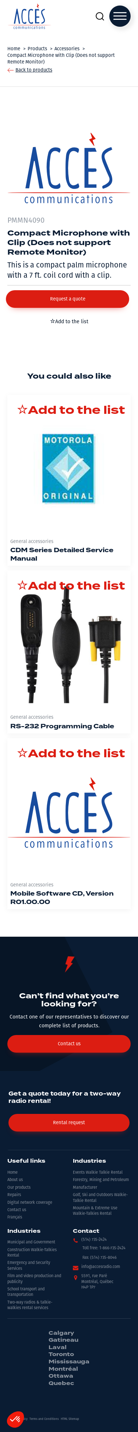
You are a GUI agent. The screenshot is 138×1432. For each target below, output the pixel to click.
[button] (67, 299)
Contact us (16, 1209)
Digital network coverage (29, 1202)
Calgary (61, 1333)
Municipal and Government (31, 1242)
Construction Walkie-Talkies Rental (32, 1252)
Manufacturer (85, 1187)
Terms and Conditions (44, 1419)
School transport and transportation (26, 1292)
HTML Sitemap (70, 1419)
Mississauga (69, 1362)
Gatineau (63, 1340)
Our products (19, 1187)
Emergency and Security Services (28, 1265)
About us (15, 1179)
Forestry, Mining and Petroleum (101, 1179)
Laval (58, 1347)
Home (12, 1172)
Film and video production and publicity (34, 1279)
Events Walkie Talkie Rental (98, 1172)
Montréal (63, 1369)
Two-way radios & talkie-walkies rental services (29, 1305)
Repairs (14, 1194)
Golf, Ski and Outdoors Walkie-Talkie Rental (100, 1197)
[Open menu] (120, 16)
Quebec (61, 1383)
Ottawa (61, 1376)
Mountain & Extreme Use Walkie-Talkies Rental (95, 1211)
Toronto (61, 1354)
